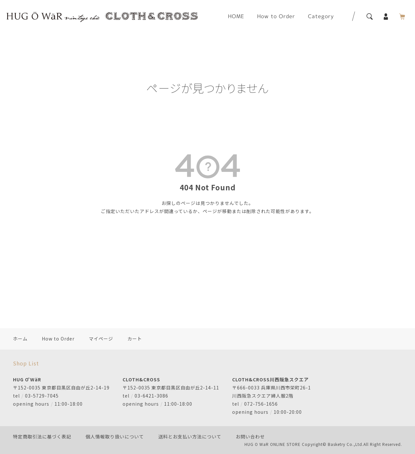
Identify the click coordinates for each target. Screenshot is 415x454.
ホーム (20, 338)
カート (134, 338)
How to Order (276, 16)
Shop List (26, 363)
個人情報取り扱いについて (115, 436)
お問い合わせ (250, 436)
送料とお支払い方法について (189, 436)
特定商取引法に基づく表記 (42, 436)
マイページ (101, 338)
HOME (236, 16)
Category (321, 16)
